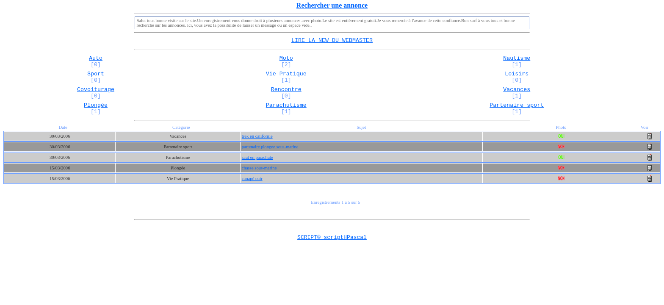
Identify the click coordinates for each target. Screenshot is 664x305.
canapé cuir (252, 188)
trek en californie (257, 146)
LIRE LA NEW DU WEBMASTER (332, 40)
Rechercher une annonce (332, 5)
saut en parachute (257, 167)
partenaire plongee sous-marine (270, 157)
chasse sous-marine (259, 178)
